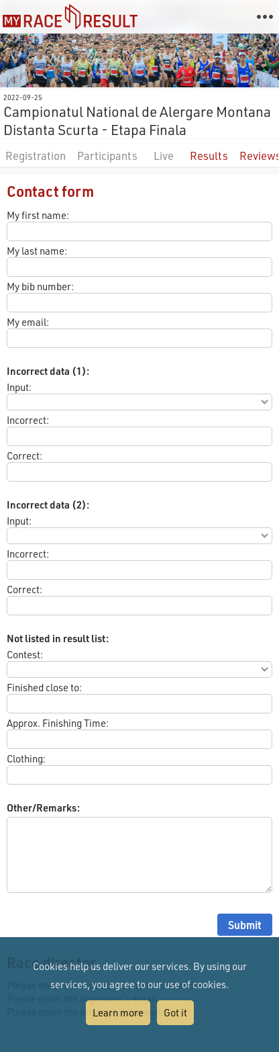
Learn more (118, 1012)
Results (209, 155)
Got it (175, 1012)
